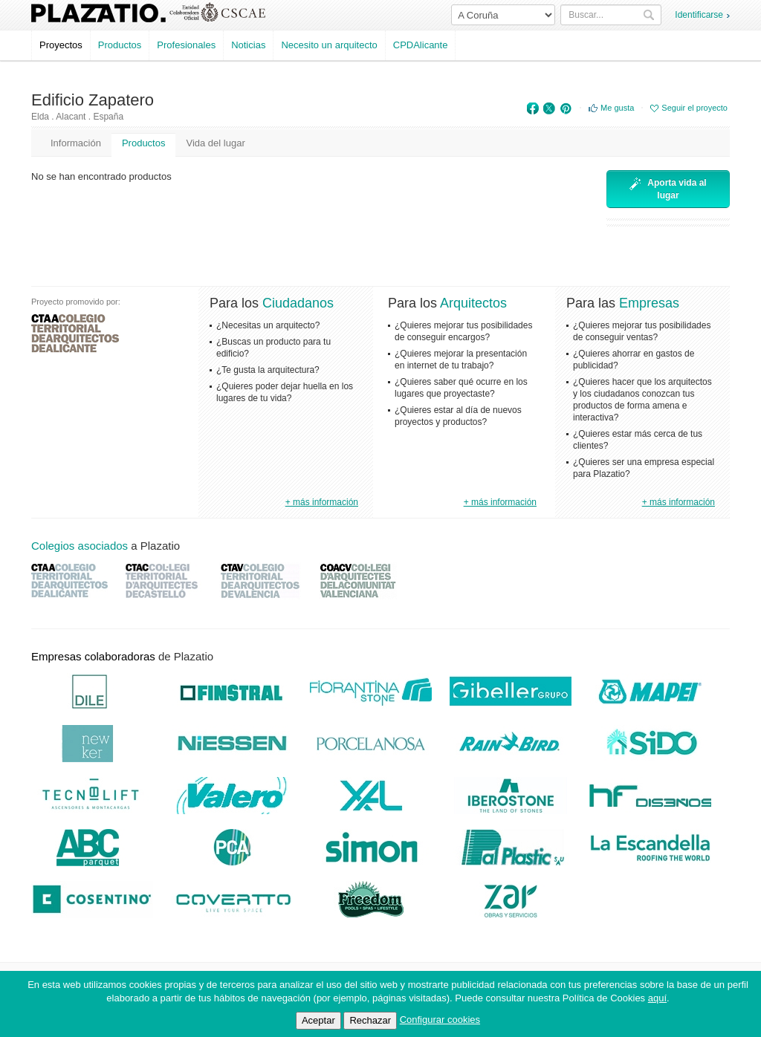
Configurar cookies (440, 1019)
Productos (120, 45)
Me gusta (617, 107)
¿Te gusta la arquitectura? (268, 370)
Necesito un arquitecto (329, 45)
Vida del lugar (215, 143)
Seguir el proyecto (694, 107)
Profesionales (186, 45)
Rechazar (370, 1020)
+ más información (321, 502)
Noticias (248, 45)
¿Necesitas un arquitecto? (268, 325)
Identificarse (699, 15)
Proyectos (60, 45)
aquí (657, 998)
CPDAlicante (420, 45)
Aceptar (318, 1020)
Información (76, 143)
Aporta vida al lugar (667, 189)
